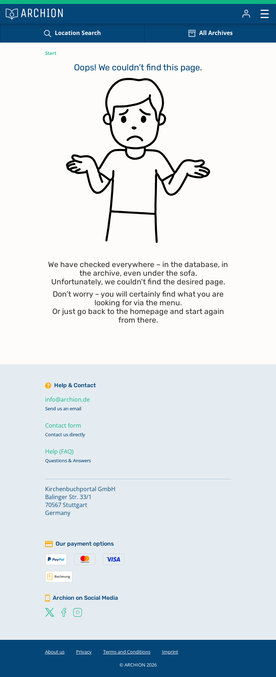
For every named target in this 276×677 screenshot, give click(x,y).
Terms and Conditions (126, 651)
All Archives (216, 33)
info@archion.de (67, 399)
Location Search (78, 33)
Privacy (84, 651)
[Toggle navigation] (264, 13)
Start (50, 53)
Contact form (63, 425)
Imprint (170, 651)
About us (55, 651)
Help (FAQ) (59, 451)
